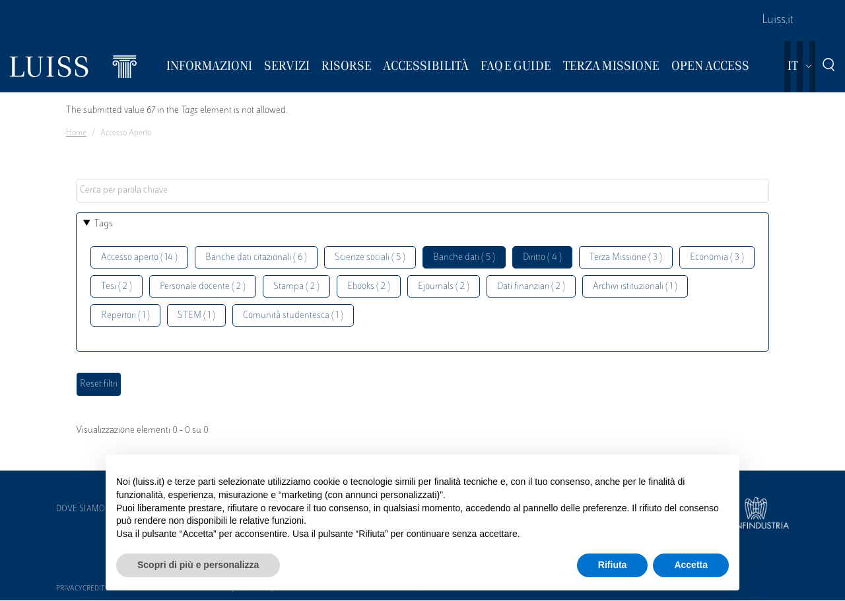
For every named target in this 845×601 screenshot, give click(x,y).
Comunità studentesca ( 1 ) (293, 316)
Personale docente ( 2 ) (203, 287)
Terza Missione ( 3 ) (626, 258)
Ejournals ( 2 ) (443, 287)
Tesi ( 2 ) (116, 287)
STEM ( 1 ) (196, 316)
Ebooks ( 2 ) (368, 287)
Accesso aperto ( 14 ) (139, 258)
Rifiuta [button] (612, 564)
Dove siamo (80, 509)
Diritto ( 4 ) (542, 258)
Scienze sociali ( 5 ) (370, 258)
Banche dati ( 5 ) (464, 258)
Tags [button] (103, 224)
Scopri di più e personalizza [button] (198, 564)
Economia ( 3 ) (717, 258)
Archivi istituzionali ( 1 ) (635, 287)
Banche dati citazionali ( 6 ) (256, 258)
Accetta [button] (691, 564)
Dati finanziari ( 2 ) (531, 287)
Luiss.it (778, 20)
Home (76, 133)
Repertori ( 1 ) (125, 316)
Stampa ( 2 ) (296, 287)
